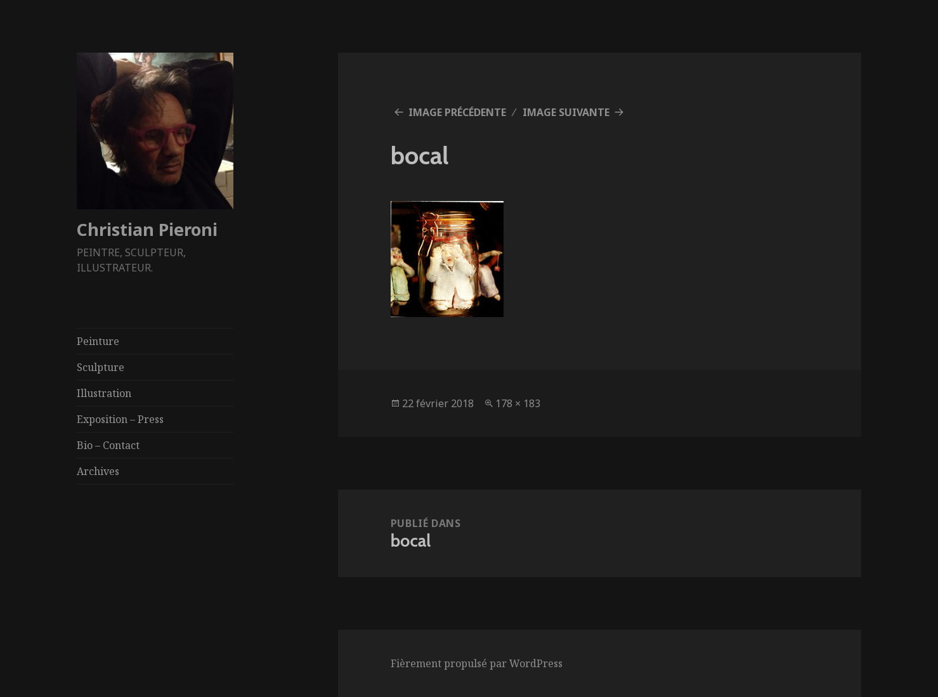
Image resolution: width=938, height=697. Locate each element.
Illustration (104, 393)
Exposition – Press (120, 419)
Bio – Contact (108, 445)
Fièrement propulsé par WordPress (477, 663)
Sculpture (100, 367)
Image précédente (457, 112)
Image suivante (566, 112)
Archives (98, 471)
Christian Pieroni (147, 229)
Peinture (98, 341)
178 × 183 (517, 403)
